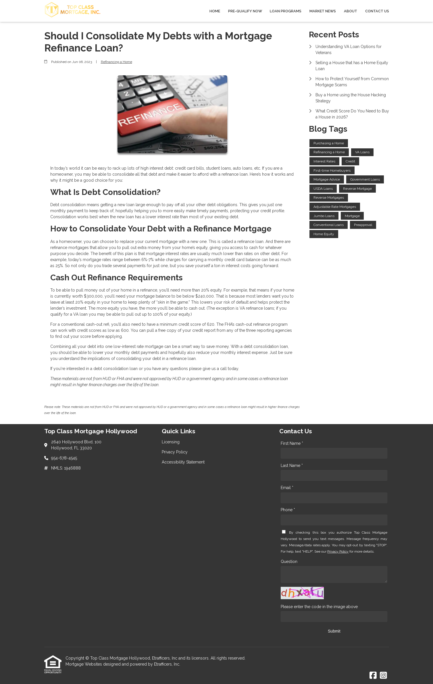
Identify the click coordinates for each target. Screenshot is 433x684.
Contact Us (377, 11)
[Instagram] (383, 675)
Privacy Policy (338, 551)
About (350, 11)
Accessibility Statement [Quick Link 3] (183, 462)
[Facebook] (373, 675)
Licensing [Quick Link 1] (171, 442)
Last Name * (292, 465)
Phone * (288, 509)
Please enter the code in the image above (319, 606)
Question (289, 561)
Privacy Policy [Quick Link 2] (175, 452)
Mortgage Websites (84, 664)
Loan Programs (285, 11)
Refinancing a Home (116, 62)
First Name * (292, 443)
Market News (322, 11)
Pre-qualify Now (245, 11)
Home (214, 11)
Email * (287, 487)
